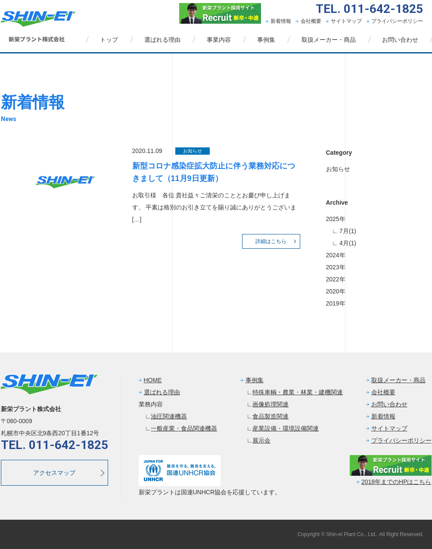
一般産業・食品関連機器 (184, 428)
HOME (153, 380)
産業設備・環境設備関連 (285, 428)
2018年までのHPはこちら (396, 481)
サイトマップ (346, 21)
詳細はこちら (270, 241)
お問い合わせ (400, 39)
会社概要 (311, 21)
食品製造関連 (270, 416)
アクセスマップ (54, 472)
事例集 (266, 39)
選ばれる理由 (162, 39)
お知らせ (338, 168)
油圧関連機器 (169, 416)
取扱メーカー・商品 (328, 39)
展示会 (261, 440)
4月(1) (347, 243)
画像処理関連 (270, 404)
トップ (109, 39)
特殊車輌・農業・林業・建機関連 (297, 392)
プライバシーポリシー (397, 21)
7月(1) (347, 231)
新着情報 (280, 21)
